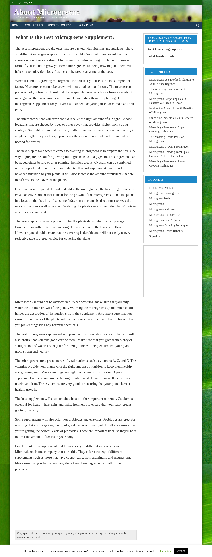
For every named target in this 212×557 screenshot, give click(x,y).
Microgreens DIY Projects (164, 220)
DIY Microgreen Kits (161, 187)
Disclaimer (84, 25)
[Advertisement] (76, 270)
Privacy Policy (59, 25)
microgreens (23, 537)
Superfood (155, 236)
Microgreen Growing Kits (164, 193)
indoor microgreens (97, 533)
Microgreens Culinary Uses (165, 214)
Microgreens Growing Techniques (169, 146)
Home (16, 25)
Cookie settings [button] (164, 551)
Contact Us (34, 25)
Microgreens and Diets (162, 209)
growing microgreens (76, 533)
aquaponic (25, 533)
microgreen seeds (117, 533)
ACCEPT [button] (180, 551)
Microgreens (156, 203)
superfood (35, 537)
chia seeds (36, 533)
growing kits (58, 533)
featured (46, 533)
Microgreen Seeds (159, 198)
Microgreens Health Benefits (166, 230)
